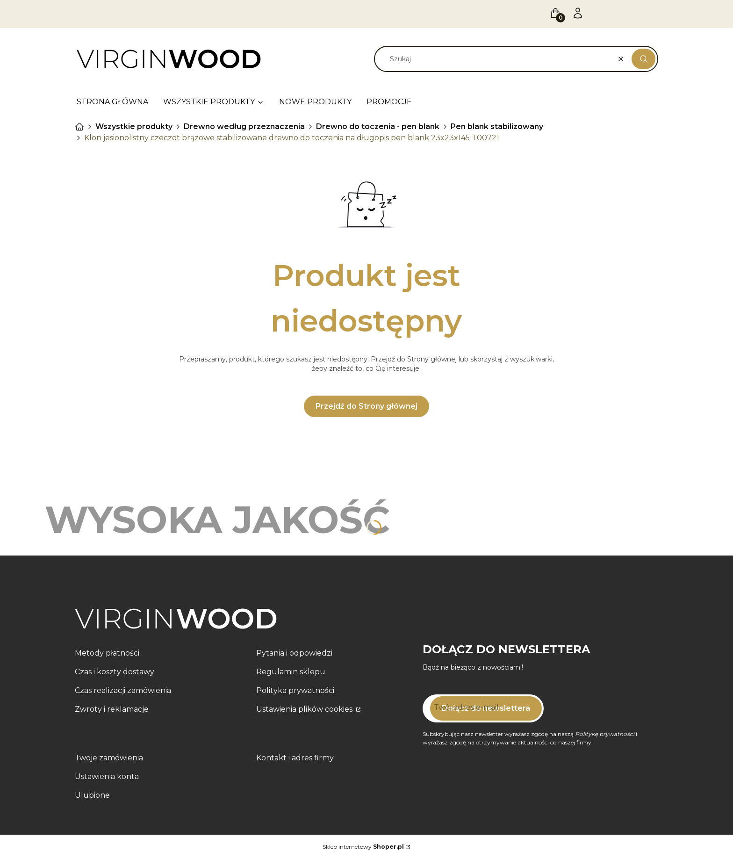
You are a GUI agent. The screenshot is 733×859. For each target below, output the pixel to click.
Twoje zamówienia (109, 757)
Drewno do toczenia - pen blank (377, 126)
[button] (643, 59)
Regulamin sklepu (290, 671)
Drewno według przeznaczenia (244, 126)
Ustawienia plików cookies (305, 709)
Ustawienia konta (107, 776)
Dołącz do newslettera (486, 708)
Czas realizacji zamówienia (123, 690)
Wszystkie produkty (133, 126)
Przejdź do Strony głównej (366, 406)
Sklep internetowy (363, 846)
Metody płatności (107, 653)
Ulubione (92, 795)
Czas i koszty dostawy (114, 671)
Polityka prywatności (295, 690)
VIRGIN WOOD (79, 126)
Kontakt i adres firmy (295, 757)
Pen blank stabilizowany (497, 126)
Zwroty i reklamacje (112, 709)
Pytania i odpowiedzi (294, 653)
